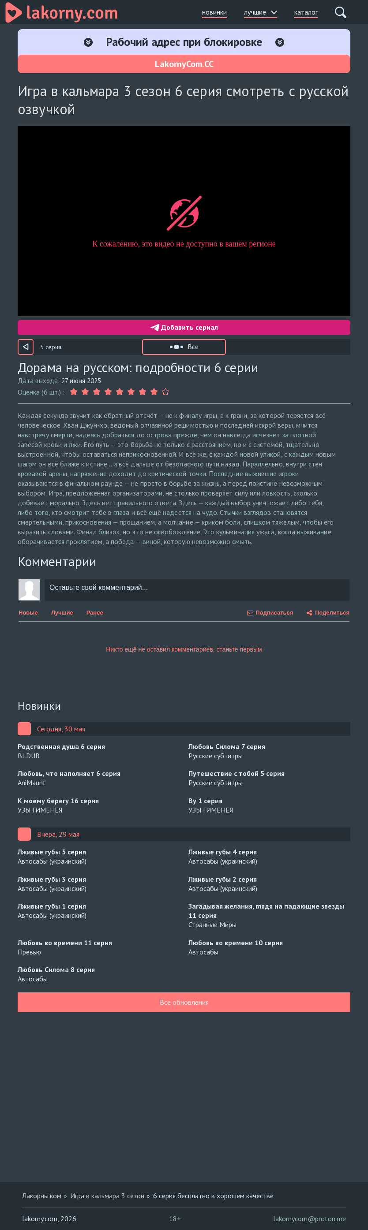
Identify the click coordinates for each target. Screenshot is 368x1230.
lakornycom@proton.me (309, 1218)
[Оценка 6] (131, 392)
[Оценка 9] (165, 392)
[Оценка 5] (119, 392)
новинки (214, 11)
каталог (306, 11)
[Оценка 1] (74, 392)
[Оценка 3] (96, 392)
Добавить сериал (184, 327)
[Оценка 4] (108, 392)
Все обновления (184, 1002)
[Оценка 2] (85, 392)
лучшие (260, 11)
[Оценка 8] (154, 392)
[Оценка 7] (142, 392)
